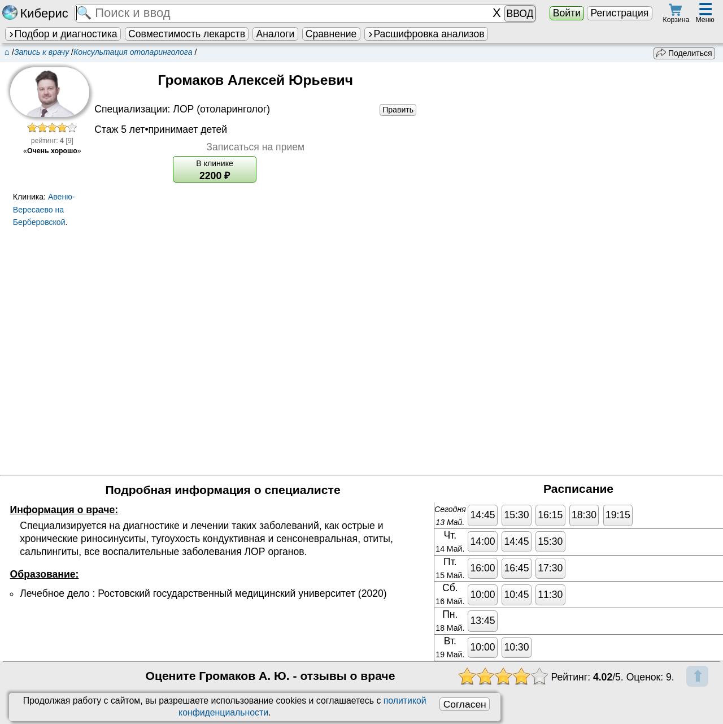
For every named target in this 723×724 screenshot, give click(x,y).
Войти (567, 13)
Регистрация (619, 13)
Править (397, 109)
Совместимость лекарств (186, 34)
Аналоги (275, 34)
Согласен (464, 704)
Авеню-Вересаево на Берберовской (44, 209)
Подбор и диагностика (62, 34)
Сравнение (331, 34)
